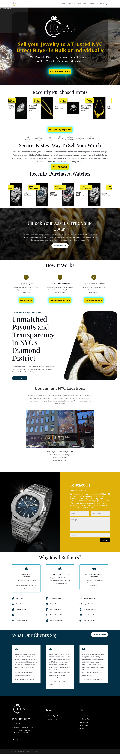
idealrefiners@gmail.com (53, 716)
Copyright (82, 728)
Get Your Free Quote (60, 71)
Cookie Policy (84, 725)
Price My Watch (60, 167)
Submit (105, 540)
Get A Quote (26, 300)
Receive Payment (94, 300)
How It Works (81, 4)
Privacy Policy (84, 722)
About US (72, 4)
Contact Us (100, 4)
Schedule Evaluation (60, 300)
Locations (91, 4)
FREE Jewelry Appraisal (60, 129)
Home (64, 4)
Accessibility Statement (86, 716)
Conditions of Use (85, 719)
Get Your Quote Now (60, 245)
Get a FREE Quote (19, 378)
